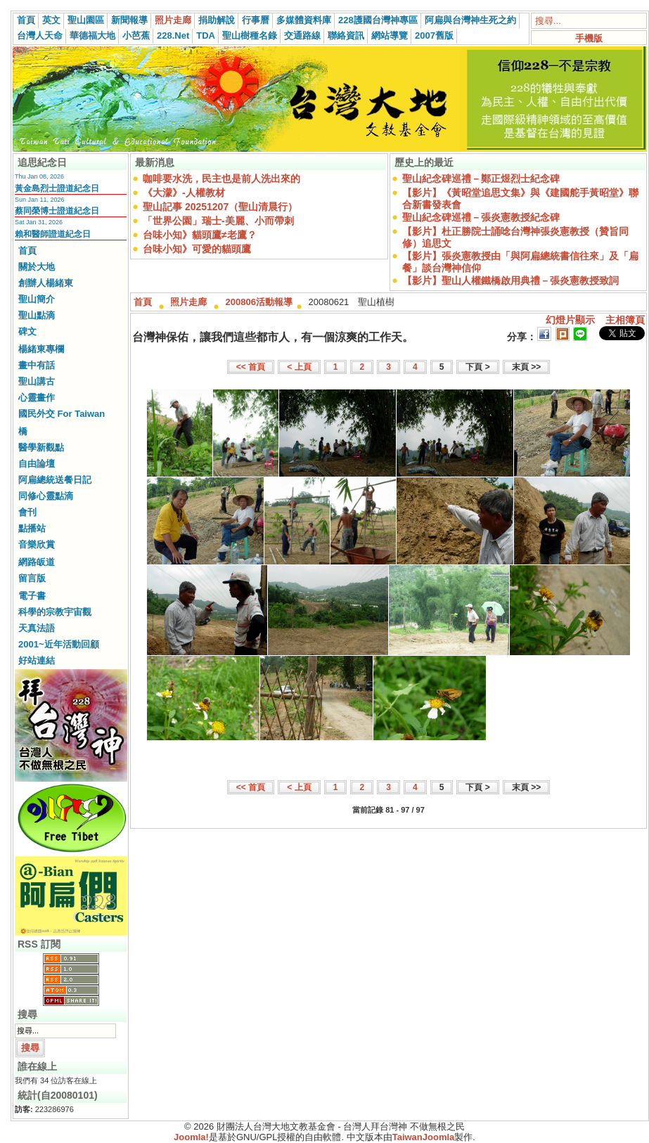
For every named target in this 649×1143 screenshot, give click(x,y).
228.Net (173, 35)
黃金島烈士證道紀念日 (57, 188)
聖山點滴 (36, 315)
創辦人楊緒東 (45, 283)
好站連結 (36, 660)
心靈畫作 (36, 397)
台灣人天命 (40, 35)
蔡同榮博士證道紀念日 (57, 211)
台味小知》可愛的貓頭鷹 (197, 248)
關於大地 (36, 266)
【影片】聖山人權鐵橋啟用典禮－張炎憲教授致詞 (510, 280)
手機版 (589, 38)
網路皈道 (36, 562)
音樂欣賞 (36, 544)
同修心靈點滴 (45, 496)
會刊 (27, 512)
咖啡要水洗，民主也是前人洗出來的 (221, 178)
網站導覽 (389, 35)
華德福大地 (92, 35)
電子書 (32, 595)
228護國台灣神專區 (378, 20)
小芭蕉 (136, 35)
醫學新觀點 (41, 447)
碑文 (27, 331)
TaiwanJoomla (423, 1137)
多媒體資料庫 (303, 20)
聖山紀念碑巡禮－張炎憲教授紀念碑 (481, 217)
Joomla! (191, 1137)
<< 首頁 (250, 367)
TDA (205, 35)
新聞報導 (129, 20)
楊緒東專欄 (41, 349)
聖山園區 (86, 20)
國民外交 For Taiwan (61, 413)
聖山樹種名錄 (249, 35)
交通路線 (302, 35)
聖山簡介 (36, 299)
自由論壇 (36, 463)
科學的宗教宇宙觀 (54, 612)
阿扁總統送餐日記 (54, 479)
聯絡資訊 (346, 35)
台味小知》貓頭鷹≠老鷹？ (200, 234)
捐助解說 (216, 20)
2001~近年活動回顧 (58, 644)
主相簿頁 (625, 319)
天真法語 (36, 628)
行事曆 (255, 20)
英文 (51, 20)
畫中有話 (36, 365)
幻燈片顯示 (570, 319)
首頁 (26, 20)
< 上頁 (299, 367)
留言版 (32, 578)
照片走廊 (173, 20)
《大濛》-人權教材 (184, 192)
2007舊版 (434, 35)
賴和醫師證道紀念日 (53, 234)
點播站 (32, 528)
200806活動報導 (259, 302)
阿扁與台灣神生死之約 (470, 20)
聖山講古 (36, 381)
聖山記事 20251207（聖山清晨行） (220, 206)
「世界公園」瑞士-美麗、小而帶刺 (218, 220)
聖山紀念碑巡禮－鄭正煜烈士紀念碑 (481, 178)
